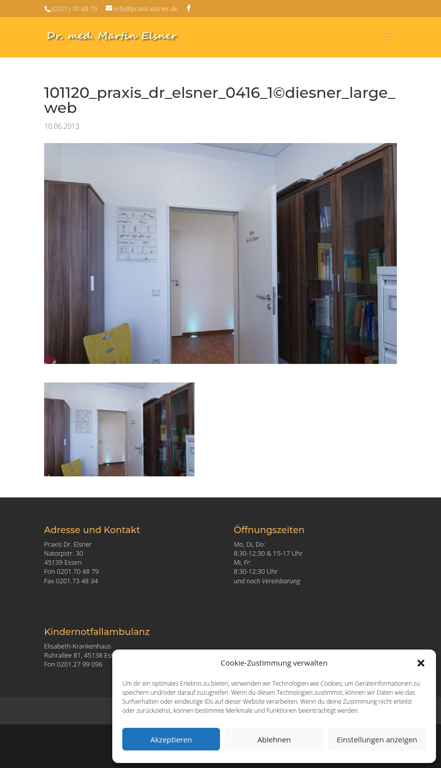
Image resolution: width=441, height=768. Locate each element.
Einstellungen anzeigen (377, 739)
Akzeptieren (171, 739)
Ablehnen (274, 739)
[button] (421, 663)
